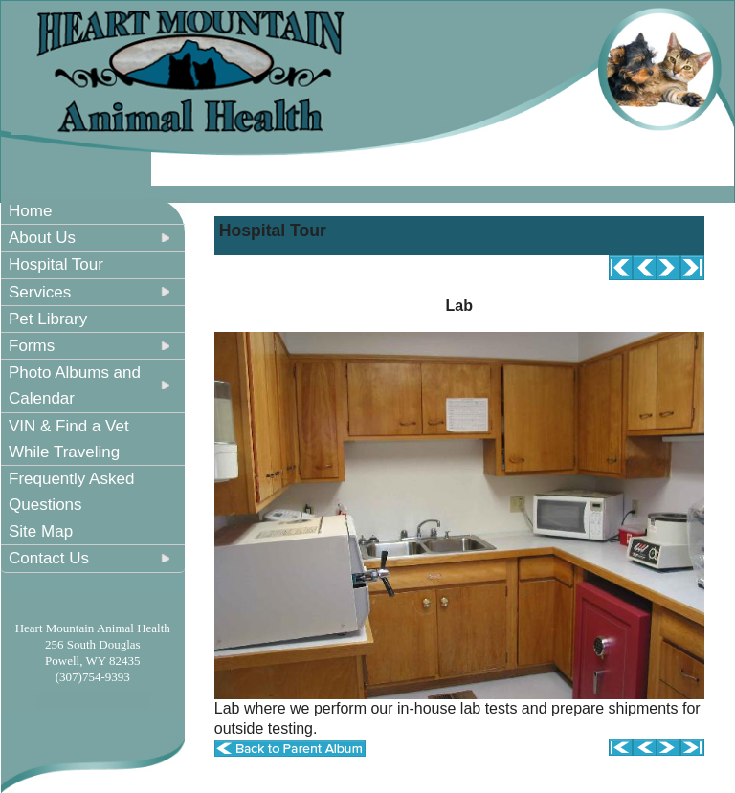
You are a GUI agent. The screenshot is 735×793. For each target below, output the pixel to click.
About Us (42, 238)
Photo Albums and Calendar (75, 385)
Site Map (41, 531)
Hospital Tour (56, 264)
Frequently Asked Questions (71, 492)
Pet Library (48, 319)
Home (30, 211)
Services (40, 292)
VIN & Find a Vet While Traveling (69, 439)
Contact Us (49, 558)
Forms (32, 346)
